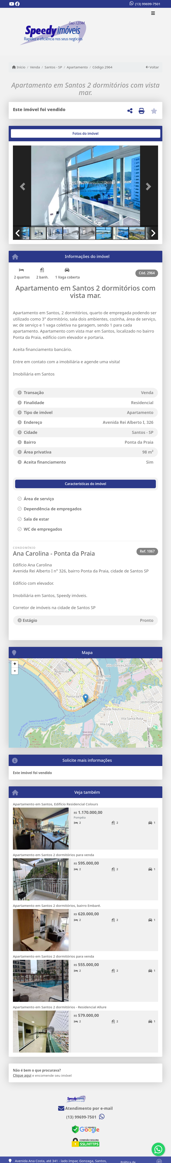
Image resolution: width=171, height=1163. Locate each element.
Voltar (152, 67)
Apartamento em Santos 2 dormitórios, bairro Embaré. (57, 905)
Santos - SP (53, 67)
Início (18, 67)
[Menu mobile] (85, 31)
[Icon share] (11, 4)
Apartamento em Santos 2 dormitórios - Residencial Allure (59, 1007)
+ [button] (14, 664)
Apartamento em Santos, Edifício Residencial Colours (55, 804)
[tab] (27, 133)
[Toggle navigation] (153, 13)
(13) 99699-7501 (148, 4)
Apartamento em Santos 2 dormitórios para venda (53, 855)
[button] (24, 186)
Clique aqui (22, 1075)
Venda (35, 67)
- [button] (14, 671)
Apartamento (77, 67)
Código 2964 (102, 67)
